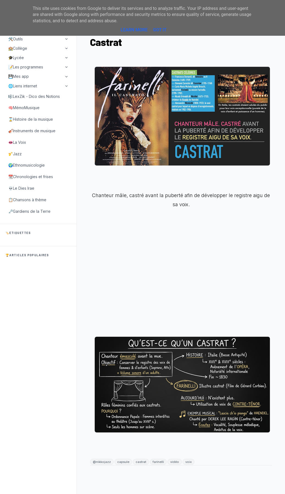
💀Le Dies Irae (21, 188)
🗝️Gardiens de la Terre (29, 211)
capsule (123, 462)
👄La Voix (17, 142)
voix (188, 462)
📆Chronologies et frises (30, 176)
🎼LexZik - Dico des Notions (34, 96)
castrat (141, 462)
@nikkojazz (102, 462)
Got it (159, 29)
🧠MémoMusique (24, 107)
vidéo (174, 462)
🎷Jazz (15, 153)
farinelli (158, 462)
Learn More (134, 29)
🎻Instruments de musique (31, 130)
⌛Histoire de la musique (30, 119)
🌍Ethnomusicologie (26, 165)
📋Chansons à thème (27, 199)
